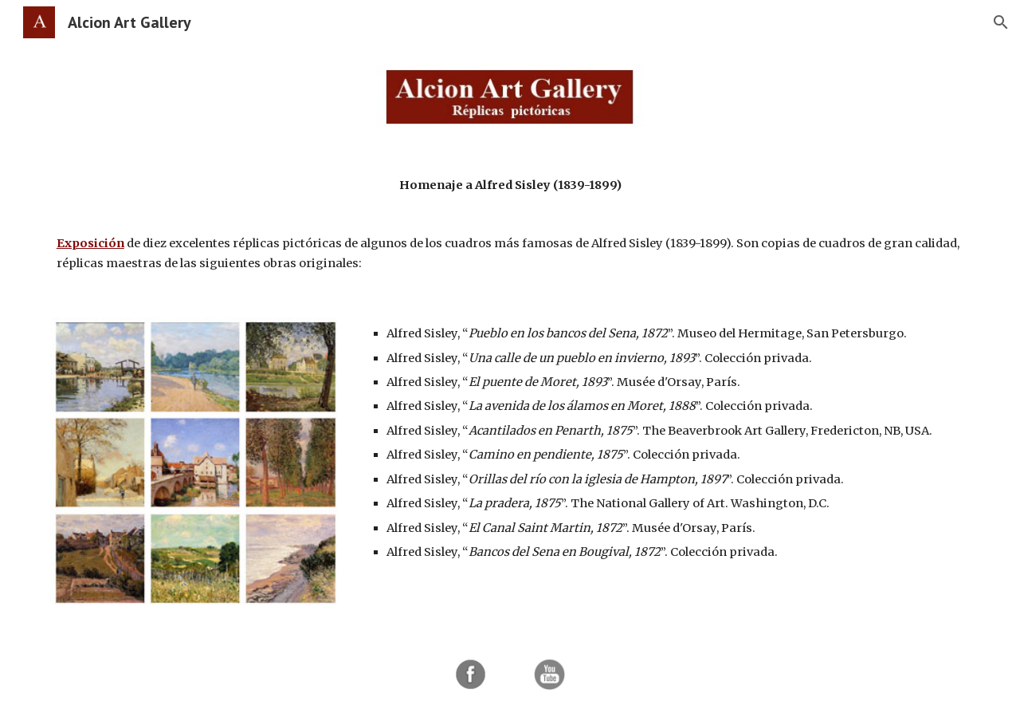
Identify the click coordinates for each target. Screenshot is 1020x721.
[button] (1001, 22)
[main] (510, 224)
